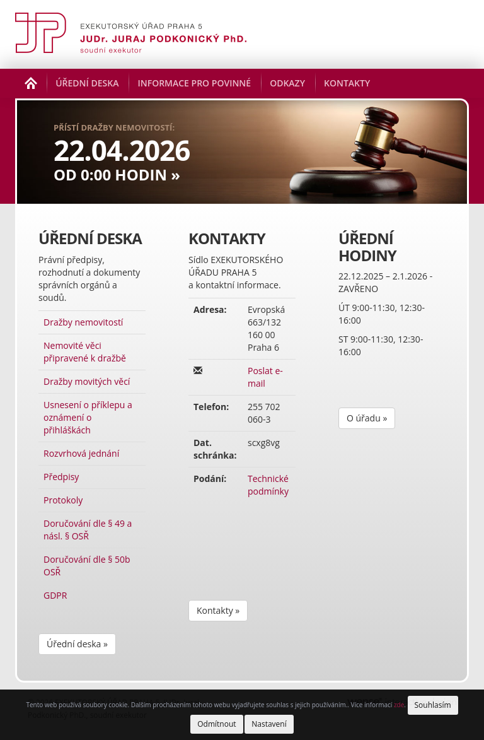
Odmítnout (216, 724)
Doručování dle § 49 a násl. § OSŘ (87, 529)
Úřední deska (86, 83)
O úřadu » (367, 418)
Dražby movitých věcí (86, 381)
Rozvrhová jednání (81, 453)
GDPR (55, 595)
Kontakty (347, 83)
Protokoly (63, 500)
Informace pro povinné (194, 83)
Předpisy (61, 477)
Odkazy (287, 83)
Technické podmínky (268, 485)
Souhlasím (433, 705)
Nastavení (269, 724)
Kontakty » (218, 610)
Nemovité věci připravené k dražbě (84, 351)
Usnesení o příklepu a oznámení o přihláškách (87, 417)
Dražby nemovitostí (83, 322)
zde (399, 704)
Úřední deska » (77, 644)
